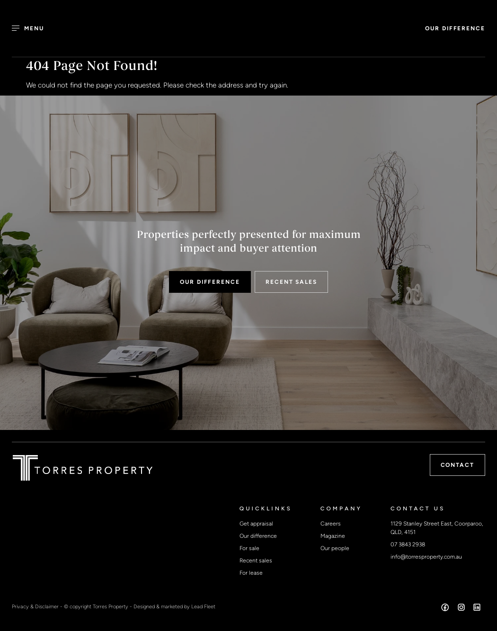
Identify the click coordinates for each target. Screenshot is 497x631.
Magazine (332, 536)
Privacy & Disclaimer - (38, 606)
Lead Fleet (203, 606)
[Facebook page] (446, 609)
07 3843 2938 (407, 544)
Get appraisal (256, 523)
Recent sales (256, 560)
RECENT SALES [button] (291, 282)
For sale (249, 548)
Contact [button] (457, 465)
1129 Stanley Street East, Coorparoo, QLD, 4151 (436, 527)
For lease (251, 573)
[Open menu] (33, 28)
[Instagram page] (462, 609)
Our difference (258, 536)
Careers (330, 523)
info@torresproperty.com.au (426, 556)
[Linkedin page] (477, 609)
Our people (334, 548)
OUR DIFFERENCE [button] (455, 28)
